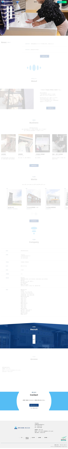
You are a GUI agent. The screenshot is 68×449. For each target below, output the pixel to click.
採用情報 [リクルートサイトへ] (45, 438)
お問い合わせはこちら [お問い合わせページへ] (34, 406)
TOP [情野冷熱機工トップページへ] (21, 438)
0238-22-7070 (35, 409)
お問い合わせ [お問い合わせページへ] (56, 445)
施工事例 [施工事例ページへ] (33, 438)
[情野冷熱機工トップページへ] (9, 2)
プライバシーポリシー (63, 445)
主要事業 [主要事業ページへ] (27, 439)
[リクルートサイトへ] (34, 340)
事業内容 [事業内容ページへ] (27, 438)
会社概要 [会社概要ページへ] (39, 438)
